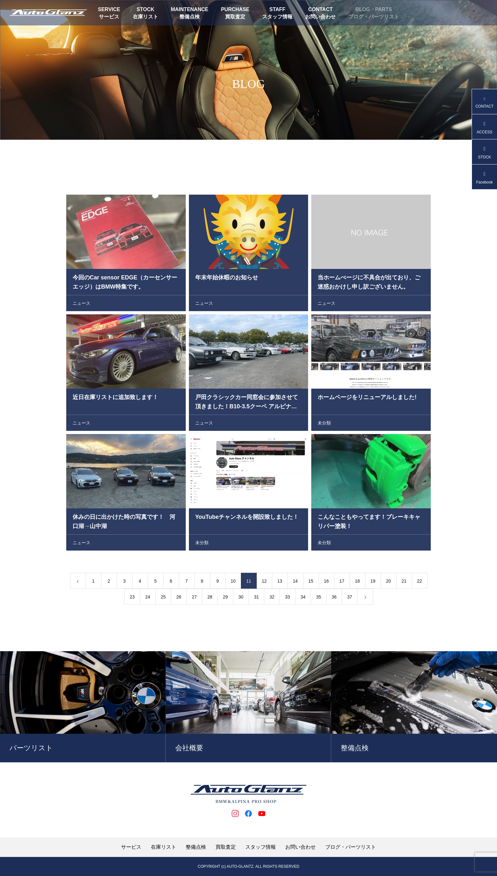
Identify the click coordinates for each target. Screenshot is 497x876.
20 (388, 582)
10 (233, 582)
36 (334, 598)
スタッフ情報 (277, 16)
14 (295, 582)
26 (178, 598)
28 (209, 598)
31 (256, 598)
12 (264, 582)
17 (342, 582)
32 (271, 598)
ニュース (81, 304)
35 (318, 598)
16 (326, 582)
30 (240, 598)
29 (225, 598)
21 (404, 582)
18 (357, 582)
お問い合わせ (320, 16)
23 (132, 598)
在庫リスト (145, 16)
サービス (109, 16)
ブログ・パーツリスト (373, 16)
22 (419, 582)
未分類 (324, 424)
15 (310, 582)
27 (194, 598)
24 (147, 598)
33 (287, 598)
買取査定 (235, 16)
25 (163, 598)
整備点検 (189, 16)
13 (279, 582)
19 (373, 582)
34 (303, 598)
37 (349, 598)
